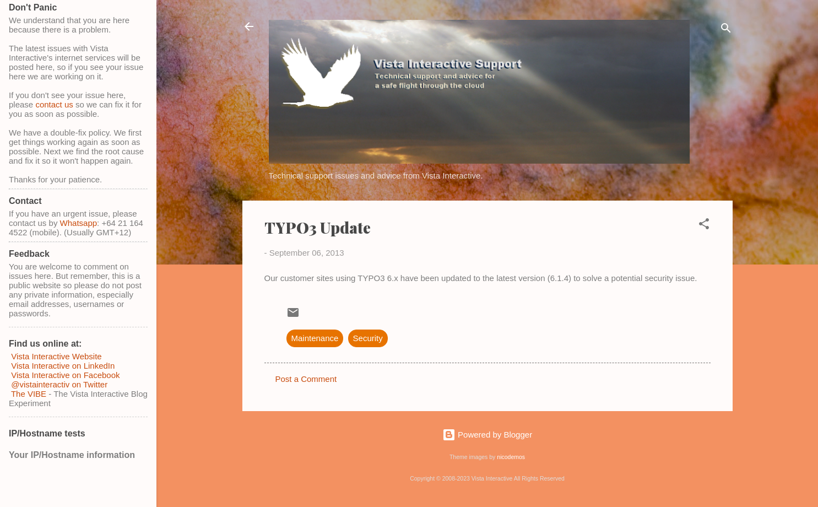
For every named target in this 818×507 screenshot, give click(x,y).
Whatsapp (78, 223)
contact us (54, 104)
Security (368, 338)
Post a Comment (306, 379)
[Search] (726, 30)
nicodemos (511, 457)
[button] (704, 225)
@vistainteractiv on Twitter (58, 384)
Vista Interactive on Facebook (65, 375)
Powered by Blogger (487, 434)
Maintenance (315, 338)
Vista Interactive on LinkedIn (63, 365)
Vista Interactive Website (56, 356)
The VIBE (28, 393)
